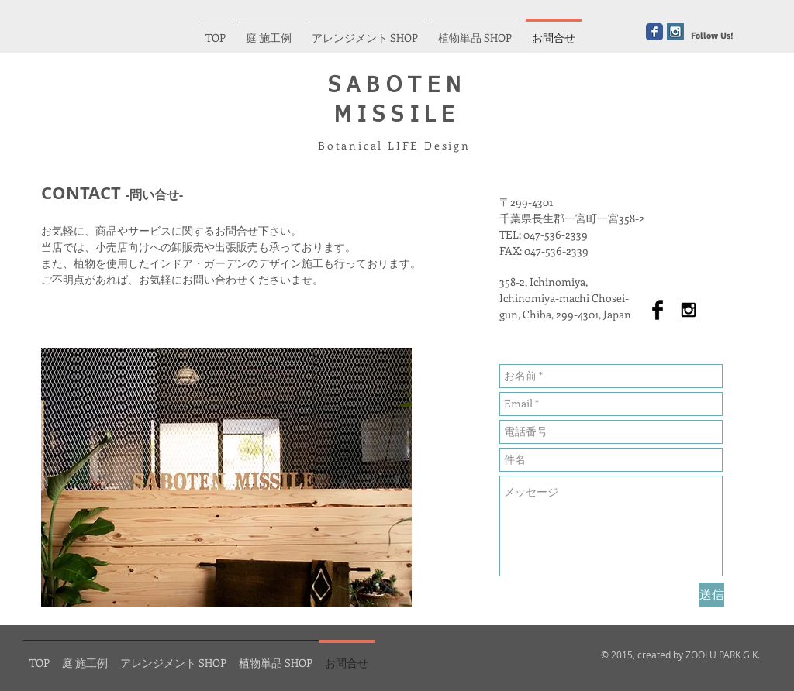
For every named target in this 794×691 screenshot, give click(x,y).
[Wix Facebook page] (654, 31)
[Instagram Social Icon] (675, 31)
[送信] (711, 595)
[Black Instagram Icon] (688, 310)
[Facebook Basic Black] (657, 310)
